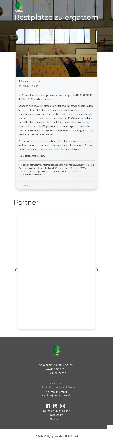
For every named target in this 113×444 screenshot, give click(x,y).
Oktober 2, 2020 (28, 85)
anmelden (86, 118)
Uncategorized (40, 81)
